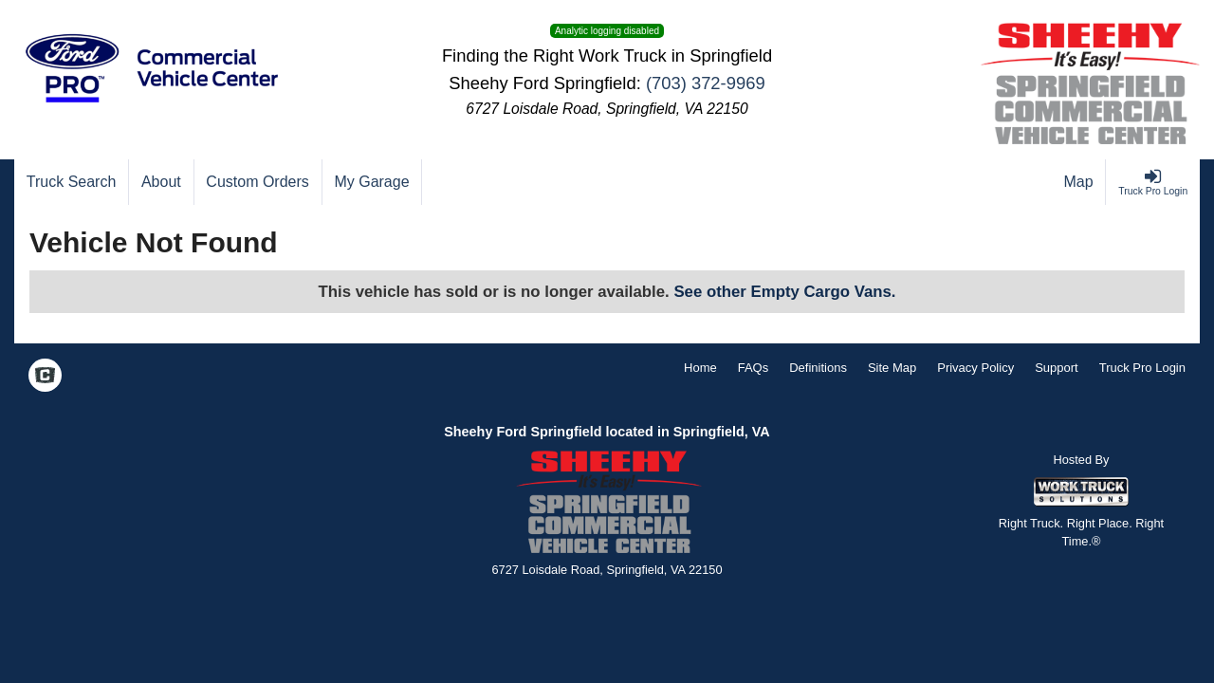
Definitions (818, 367)
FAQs (753, 367)
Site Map (892, 367)
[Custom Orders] (258, 182)
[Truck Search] (71, 182)
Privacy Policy (975, 367)
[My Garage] (372, 182)
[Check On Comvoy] (45, 377)
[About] (161, 182)
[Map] (1079, 182)
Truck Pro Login (1142, 367)
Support (1056, 367)
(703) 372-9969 (705, 83)
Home (700, 367)
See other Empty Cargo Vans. (784, 292)
